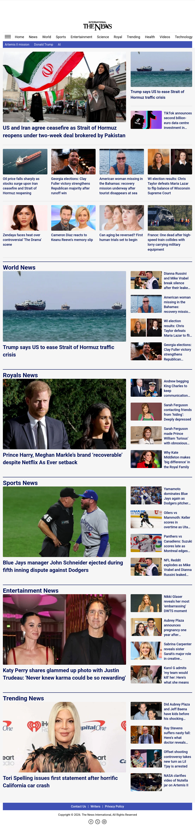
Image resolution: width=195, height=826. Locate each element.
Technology (184, 37)
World (46, 37)
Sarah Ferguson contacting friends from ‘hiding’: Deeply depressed (178, 412)
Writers (95, 806)
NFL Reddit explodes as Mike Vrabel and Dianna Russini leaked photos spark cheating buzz (178, 567)
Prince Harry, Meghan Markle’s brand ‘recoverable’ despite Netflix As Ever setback (62, 459)
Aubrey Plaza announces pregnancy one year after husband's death (176, 627)
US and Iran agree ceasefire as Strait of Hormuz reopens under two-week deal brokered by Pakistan (64, 131)
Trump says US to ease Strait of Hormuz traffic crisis (157, 94)
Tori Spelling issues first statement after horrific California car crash (60, 782)
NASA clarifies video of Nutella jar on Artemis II (176, 780)
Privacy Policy (114, 806)
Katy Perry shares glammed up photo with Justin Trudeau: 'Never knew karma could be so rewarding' (64, 674)
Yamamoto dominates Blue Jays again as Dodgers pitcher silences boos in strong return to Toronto (176, 496)
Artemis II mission (17, 44)
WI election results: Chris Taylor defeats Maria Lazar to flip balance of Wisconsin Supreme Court (177, 328)
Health (150, 37)
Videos (165, 37)
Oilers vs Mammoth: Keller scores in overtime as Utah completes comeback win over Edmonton (177, 520)
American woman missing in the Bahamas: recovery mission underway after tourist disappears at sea (178, 304)
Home (19, 37)
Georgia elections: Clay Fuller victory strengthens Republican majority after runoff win (177, 352)
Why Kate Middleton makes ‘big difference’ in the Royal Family (177, 459)
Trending (133, 37)
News (33, 37)
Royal (118, 37)
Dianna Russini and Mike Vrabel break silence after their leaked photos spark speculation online (178, 280)
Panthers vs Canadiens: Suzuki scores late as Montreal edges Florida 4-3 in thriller (178, 543)
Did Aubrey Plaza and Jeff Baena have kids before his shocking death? (177, 711)
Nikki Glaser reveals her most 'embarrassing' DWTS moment (176, 604)
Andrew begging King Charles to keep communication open (176, 388)
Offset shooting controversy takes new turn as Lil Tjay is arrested (177, 759)
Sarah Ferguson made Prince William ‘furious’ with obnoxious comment (176, 436)
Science (103, 37)
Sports (61, 37)
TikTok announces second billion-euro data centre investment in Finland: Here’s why (178, 120)
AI (59, 44)
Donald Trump (43, 44)
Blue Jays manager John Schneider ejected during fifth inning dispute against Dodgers (63, 566)
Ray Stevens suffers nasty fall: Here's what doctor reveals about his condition (177, 735)
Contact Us (78, 806)
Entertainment (81, 37)
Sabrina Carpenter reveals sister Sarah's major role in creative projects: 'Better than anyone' (177, 651)
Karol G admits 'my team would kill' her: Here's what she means (176, 675)
